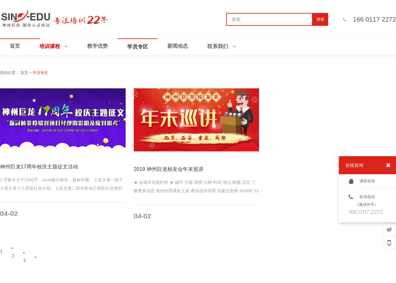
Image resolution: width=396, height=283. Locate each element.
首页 (24, 73)
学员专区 (40, 73)
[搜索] (269, 19)
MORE (109, 216)
